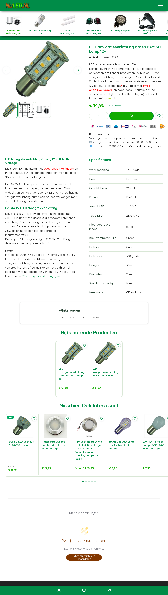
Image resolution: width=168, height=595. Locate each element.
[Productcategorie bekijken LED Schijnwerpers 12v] (120, 31)
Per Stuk (132, 179)
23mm (130, 274)
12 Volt (130, 188)
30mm (130, 265)
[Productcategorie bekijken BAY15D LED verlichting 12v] (13, 31)
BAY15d (131, 197)
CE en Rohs (134, 292)
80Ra (129, 226)
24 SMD (131, 206)
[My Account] (59, 591)
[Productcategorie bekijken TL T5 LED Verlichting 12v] (66, 31)
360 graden (133, 256)
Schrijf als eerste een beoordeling (84, 557)
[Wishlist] (84, 591)
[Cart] (109, 591)
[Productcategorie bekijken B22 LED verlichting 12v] (40, 31)
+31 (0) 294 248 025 (119, 146)
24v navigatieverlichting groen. (42, 276)
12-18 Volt (132, 170)
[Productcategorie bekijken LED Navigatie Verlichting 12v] (93, 31)
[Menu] (161, 6)
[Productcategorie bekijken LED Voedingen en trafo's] (147, 31)
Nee (129, 283)
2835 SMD (133, 215)
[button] (83, 481)
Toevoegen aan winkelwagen (131, 116)
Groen (130, 238)
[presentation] (6, 70)
